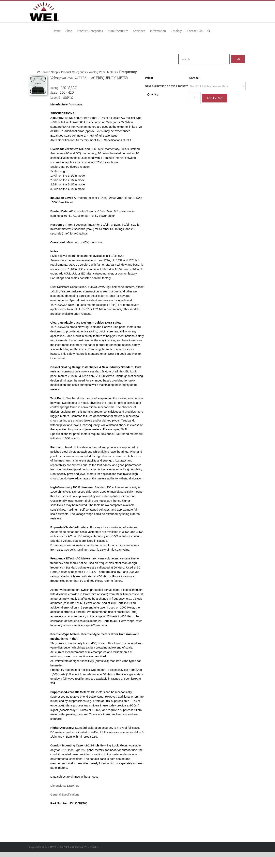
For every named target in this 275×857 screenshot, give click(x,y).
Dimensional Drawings (64, 785)
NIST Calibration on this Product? (166, 85)
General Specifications (64, 794)
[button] (208, 30)
